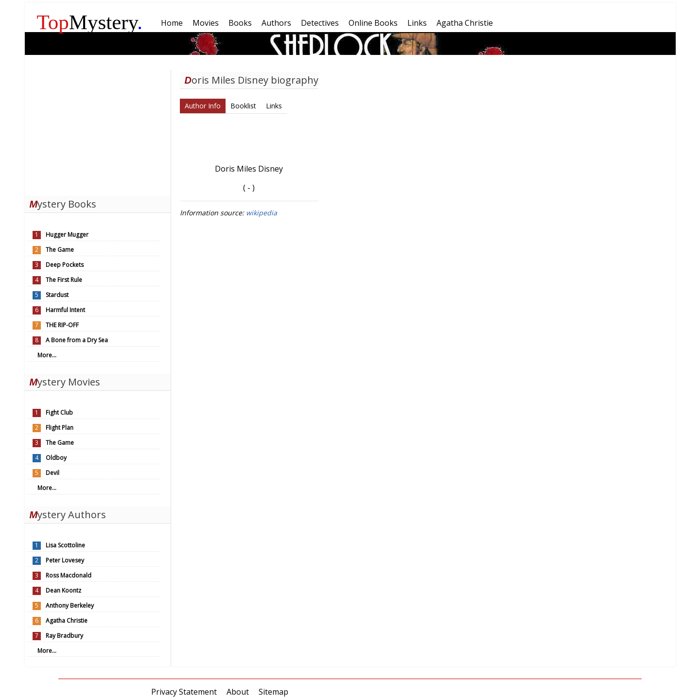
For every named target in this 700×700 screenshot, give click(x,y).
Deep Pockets (65, 265)
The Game (60, 249)
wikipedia (261, 212)
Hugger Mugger (67, 234)
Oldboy (56, 458)
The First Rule (64, 280)
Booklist (243, 105)
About (238, 691)
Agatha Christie (67, 620)
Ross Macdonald (68, 575)
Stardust (57, 295)
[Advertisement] (98, 130)
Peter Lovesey (65, 560)
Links (274, 105)
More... (46, 355)
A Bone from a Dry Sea (77, 340)
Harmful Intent (65, 310)
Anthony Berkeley (70, 605)
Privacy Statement (184, 691)
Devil (52, 473)
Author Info (203, 105)
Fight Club (59, 412)
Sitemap (273, 691)
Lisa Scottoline (65, 545)
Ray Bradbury (64, 635)
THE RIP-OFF (62, 325)
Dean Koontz (63, 590)
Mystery (90, 22)
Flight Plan (59, 427)
